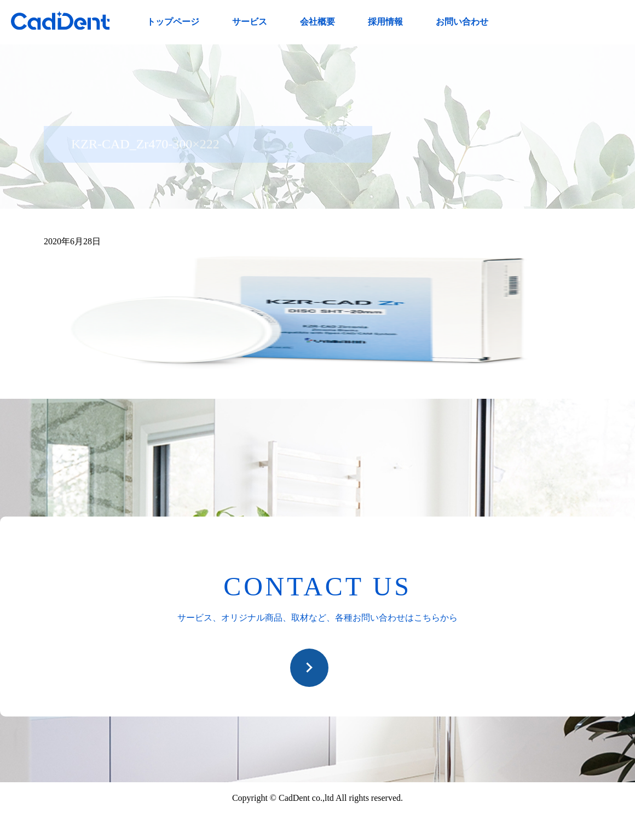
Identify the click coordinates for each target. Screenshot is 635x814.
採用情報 (385, 21)
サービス (249, 21)
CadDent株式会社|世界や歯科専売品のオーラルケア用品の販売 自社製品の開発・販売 (60, 20)
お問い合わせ (462, 21)
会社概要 (317, 21)
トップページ (173, 21)
